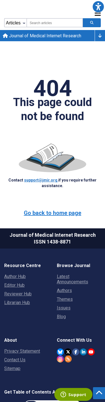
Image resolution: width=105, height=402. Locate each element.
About (10, 340)
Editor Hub (14, 285)
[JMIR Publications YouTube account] (91, 351)
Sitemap (12, 368)
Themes (65, 299)
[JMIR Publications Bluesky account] (60, 351)
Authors (64, 290)
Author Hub (15, 276)
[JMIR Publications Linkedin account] (83, 351)
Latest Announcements (72, 279)
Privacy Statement (22, 351)
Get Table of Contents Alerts (35, 392)
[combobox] (55, 22)
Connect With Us (74, 340)
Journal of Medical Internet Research (42, 35)
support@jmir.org (41, 180)
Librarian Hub (17, 302)
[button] (98, 7)
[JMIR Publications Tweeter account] (67, 351)
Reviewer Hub (18, 294)
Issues (64, 308)
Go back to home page (52, 213)
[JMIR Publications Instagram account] (60, 358)
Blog (61, 316)
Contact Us (14, 359)
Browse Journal (73, 265)
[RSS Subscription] (68, 358)
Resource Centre (22, 265)
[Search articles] (92, 22)
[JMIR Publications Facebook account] (75, 351)
